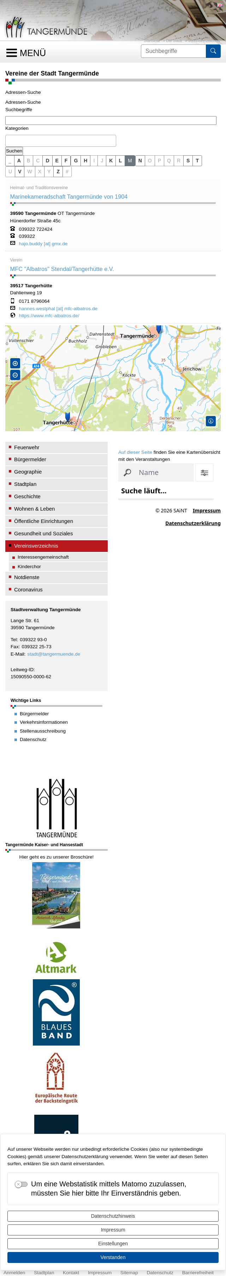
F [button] (66, 160)
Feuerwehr (27, 447)
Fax (15, 646)
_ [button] (9, 160)
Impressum (113, 1230)
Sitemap (129, 1272)
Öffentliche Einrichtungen (43, 521)
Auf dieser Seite (135, 452)
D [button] (47, 160)
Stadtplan (25, 484)
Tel (14, 639)
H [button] (85, 160)
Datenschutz (160, 1272)
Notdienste (27, 577)
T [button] (197, 160)
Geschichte (27, 496)
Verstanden (113, 1257)
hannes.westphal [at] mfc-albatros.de (58, 308)
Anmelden (14, 1272)
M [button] (130, 160)
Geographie (28, 472)
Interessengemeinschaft (43, 557)
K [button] (111, 160)
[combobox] (60, 141)
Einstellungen (113, 1243)
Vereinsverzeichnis (204, 40)
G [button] (76, 160)
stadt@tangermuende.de (53, 654)
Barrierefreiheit (198, 1272)
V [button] (19, 171)
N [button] (140, 160)
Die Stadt (174, 40)
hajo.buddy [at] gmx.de (43, 243)
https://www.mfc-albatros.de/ (49, 315)
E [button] (57, 160)
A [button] (19, 160)
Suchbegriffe (18, 109)
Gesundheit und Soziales (43, 533)
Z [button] (58, 171)
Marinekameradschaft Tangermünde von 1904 (69, 196)
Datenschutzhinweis (113, 1216)
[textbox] (9, 140)
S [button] (188, 160)
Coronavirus (28, 589)
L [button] (120, 160)
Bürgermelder (30, 459)
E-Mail (17, 654)
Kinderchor (29, 566)
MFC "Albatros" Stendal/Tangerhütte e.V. (62, 269)
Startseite (152, 40)
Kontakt (71, 1272)
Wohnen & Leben (34, 509)
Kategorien (17, 128)
